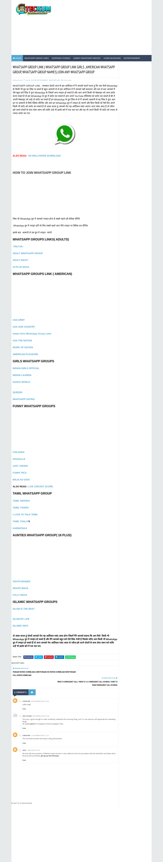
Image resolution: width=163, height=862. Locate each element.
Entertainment (132, 44)
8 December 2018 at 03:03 (40, 701)
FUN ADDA (19, 447)
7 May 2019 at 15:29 (33, 735)
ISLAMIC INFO (20, 621)
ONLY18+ (18, 242)
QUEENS (17, 387)
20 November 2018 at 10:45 (40, 687)
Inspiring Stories (61, 44)
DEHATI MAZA (20, 583)
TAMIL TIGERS (21, 503)
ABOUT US (116, 143)
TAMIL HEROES (21, 496)
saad (24, 735)
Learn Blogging (112, 44)
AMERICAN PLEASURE (25, 349)
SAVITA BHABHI (22, 577)
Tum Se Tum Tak (112, 803)
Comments (67, 72)
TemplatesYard (33, 857)
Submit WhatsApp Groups (87, 44)
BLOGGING (118, 168)
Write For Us (116, 134)
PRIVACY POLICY (118, 140)
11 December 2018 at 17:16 (40, 721)
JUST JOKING (20, 461)
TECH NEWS (118, 194)
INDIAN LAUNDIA (22, 370)
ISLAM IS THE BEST (24, 604)
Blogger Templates (58, 857)
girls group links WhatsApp (59, 741)
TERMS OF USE (117, 138)
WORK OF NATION (23, 342)
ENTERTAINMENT (42, 72)
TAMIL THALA (20, 516)
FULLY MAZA (20, 590)
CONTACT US (116, 145)
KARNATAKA (20, 523)
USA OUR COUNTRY (24, 322)
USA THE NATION (22, 336)
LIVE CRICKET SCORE (40, 482)
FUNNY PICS (20, 468)
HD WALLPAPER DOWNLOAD (44, 151)
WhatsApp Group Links (36, 44)
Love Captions (30, 709)
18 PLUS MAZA (21, 262)
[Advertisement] (103, 20)
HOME (114, 149)
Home (18, 44)
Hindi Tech (118, 185)
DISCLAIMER (116, 147)
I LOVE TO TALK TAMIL (25, 510)
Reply (24, 694)
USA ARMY (19, 315)
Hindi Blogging (120, 181)
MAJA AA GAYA (21, 475)
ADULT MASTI (20, 255)
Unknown (26, 687)
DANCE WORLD (21, 377)
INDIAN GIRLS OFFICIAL (26, 363)
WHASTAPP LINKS (54, 72)
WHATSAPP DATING (24, 394)
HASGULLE (19, 454)
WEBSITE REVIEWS (120, 198)
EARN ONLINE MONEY (121, 172)
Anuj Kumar (27, 701)
